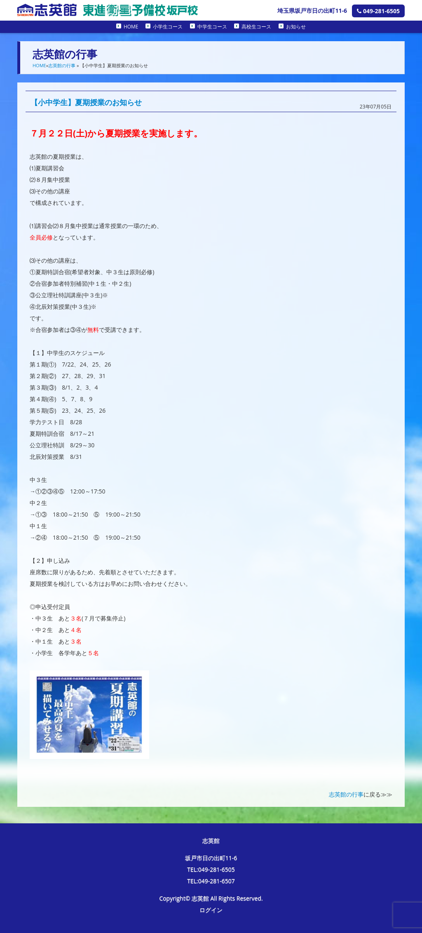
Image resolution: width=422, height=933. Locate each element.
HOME (131, 26)
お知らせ (296, 26)
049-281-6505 (378, 11)
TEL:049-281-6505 (211, 869)
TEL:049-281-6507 (211, 881)
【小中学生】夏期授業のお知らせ (86, 102)
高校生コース (256, 26)
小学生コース (168, 26)
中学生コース (212, 26)
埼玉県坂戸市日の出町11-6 (312, 10)
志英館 (211, 840)
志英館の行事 (61, 65)
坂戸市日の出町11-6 (211, 858)
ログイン (211, 910)
